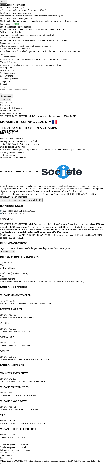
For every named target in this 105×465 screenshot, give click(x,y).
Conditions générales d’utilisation (15, 444)
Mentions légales (7, 453)
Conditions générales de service (14, 447)
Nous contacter (6, 455)
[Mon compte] (6, 96)
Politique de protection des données (15, 450)
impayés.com (9, 155)
